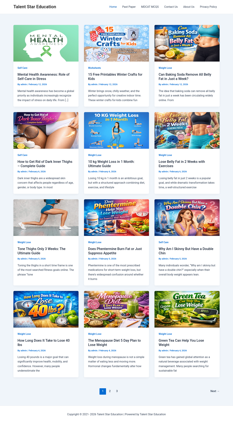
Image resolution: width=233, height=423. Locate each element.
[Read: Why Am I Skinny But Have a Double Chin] (187, 217)
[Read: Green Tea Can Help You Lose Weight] (187, 309)
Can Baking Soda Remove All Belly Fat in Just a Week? (185, 76)
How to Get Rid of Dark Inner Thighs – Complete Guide (45, 164)
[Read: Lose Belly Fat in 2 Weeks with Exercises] (187, 130)
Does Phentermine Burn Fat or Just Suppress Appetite (115, 251)
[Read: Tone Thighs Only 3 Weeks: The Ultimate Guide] (46, 217)
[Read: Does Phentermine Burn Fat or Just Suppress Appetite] (116, 217)
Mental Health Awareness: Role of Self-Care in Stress (43, 76)
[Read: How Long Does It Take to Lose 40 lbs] (46, 309)
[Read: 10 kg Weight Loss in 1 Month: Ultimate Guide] (116, 130)
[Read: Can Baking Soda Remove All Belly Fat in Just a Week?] (187, 43)
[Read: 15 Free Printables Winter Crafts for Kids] (116, 43)
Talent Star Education (34, 6)
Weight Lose (165, 68)
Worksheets (94, 68)
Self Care (22, 68)
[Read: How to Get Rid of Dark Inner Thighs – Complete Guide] (46, 130)
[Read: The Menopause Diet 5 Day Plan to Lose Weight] (116, 309)
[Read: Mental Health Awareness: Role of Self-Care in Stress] (46, 43)
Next (215, 391)
